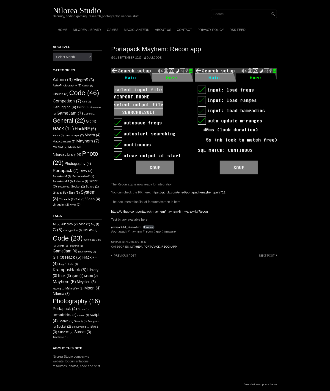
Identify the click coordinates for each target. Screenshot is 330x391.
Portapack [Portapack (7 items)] (66, 170)
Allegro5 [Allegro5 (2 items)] (69, 224)
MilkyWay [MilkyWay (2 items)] (74, 288)
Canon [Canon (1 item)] (87, 85)
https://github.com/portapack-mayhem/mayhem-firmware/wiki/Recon (159, 211)
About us (163, 30)
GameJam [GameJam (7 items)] (70, 113)
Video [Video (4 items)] (92, 199)
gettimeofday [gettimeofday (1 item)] (87, 251)
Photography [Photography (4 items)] (77, 163)
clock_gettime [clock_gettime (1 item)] (72, 230)
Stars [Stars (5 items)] (60, 192)
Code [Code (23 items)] (67, 238)
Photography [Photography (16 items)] (76, 301)
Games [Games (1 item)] (89, 113)
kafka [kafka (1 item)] (73, 264)
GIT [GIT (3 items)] (58, 257)
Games (112, 30)
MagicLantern (136, 30)
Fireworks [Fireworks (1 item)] (76, 245)
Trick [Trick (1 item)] (79, 199)
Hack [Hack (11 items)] (63, 128)
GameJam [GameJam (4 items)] (65, 251)
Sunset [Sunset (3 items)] (82, 332)
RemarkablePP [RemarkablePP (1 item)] (63, 181)
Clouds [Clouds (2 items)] (90, 230)
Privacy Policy (211, 30)
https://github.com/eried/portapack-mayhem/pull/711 (189, 192)
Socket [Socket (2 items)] (78, 186)
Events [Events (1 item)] (62, 245)
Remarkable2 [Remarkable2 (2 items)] (83, 176)
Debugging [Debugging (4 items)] (64, 107)
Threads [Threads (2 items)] (67, 199)
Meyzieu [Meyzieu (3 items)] (86, 282)
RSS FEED (237, 30)
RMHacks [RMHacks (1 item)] (81, 181)
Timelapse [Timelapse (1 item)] (60, 337)
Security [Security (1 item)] (64, 186)
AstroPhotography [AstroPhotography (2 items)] (67, 85)
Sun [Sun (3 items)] (74, 192)
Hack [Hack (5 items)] (73, 257)
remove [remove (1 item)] (83, 315)
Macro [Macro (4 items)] (93, 135)
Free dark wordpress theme (260, 384)
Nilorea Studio (77, 10)
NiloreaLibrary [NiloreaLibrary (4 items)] (67, 154)
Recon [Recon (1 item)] (83, 309)
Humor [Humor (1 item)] (58, 135)
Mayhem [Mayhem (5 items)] (64, 281)
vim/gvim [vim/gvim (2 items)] (61, 204)
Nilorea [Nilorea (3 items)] (61, 294)
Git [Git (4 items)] (91, 121)
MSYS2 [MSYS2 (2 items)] (60, 146)
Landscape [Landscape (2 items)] (74, 135)
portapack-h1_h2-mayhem (126, 227)
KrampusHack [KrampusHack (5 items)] (69, 269)
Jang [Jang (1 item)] (62, 264)
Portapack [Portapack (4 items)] (65, 308)
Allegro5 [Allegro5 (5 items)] (84, 80)
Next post (267, 255)
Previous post (125, 255)
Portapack (152, 246)
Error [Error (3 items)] (83, 107)
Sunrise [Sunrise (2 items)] (65, 332)
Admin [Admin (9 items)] (63, 79)
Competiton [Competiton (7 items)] (67, 101)
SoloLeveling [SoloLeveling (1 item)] (81, 326)
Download (148, 227)
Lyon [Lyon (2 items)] (77, 276)
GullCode (154, 57)
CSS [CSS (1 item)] (86, 101)
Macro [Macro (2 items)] (91, 276)
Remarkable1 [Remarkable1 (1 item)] (62, 176)
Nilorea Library (87, 30)
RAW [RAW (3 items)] (86, 171)
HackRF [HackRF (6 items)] (85, 128)
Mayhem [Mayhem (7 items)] (87, 141)
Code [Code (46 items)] (84, 92)
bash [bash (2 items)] (84, 224)
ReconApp (169, 246)
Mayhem (136, 246)
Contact (184, 30)
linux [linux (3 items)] (64, 276)
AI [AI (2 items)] (56, 224)
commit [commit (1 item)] (89, 239)
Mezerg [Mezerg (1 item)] (59, 288)
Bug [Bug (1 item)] (95, 224)
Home (62, 30)
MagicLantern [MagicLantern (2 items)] (64, 141)
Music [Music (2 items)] (74, 146)
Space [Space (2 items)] (92, 186)
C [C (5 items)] (57, 229)
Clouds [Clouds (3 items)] (60, 94)
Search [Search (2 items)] (65, 321)
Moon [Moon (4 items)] (92, 288)
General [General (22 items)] (69, 120)
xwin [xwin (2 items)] (75, 204)
